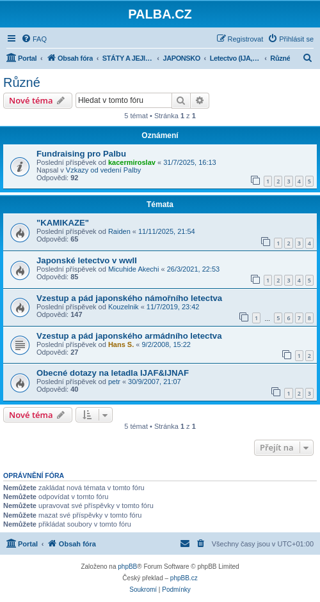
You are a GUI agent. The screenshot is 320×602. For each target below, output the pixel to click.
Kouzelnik (123, 307)
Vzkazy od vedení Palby (103, 170)
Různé (21, 82)
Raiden (119, 231)
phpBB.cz (184, 578)
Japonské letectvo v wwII (86, 260)
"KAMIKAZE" (62, 223)
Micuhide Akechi (133, 269)
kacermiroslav (132, 162)
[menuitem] (34, 39)
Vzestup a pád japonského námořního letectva (129, 298)
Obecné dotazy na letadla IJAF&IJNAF (112, 373)
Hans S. (121, 344)
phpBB (127, 566)
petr (114, 381)
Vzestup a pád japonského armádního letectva (128, 336)
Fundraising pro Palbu (81, 153)
